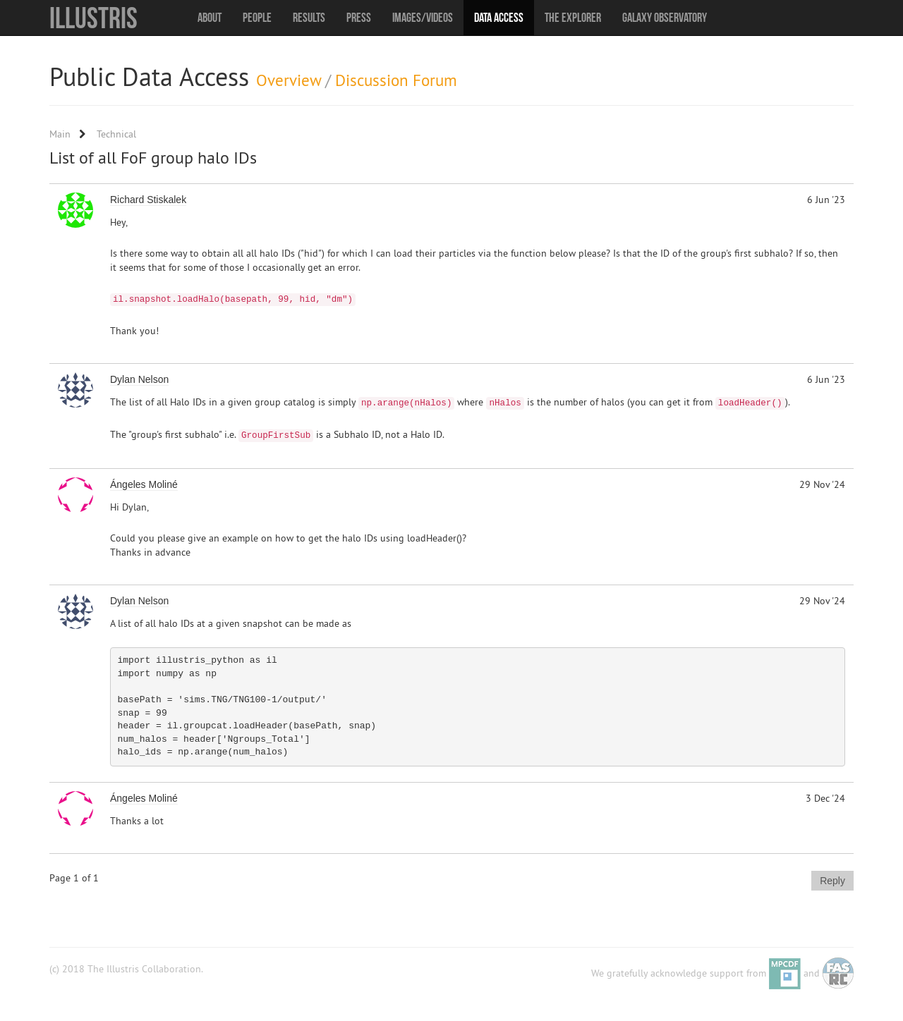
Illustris (93, 17)
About (210, 18)
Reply (832, 880)
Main (60, 134)
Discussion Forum (396, 80)
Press (358, 18)
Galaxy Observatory (664, 18)
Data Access (498, 18)
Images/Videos (422, 18)
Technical (116, 134)
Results (309, 18)
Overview (288, 80)
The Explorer (573, 18)
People (257, 18)
